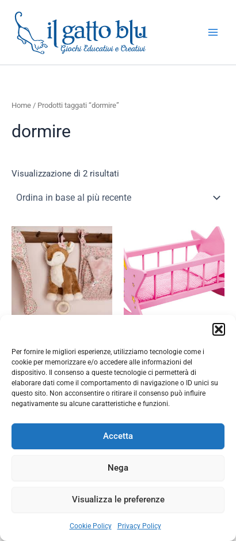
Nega (118, 468)
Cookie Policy (91, 526)
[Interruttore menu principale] (212, 32)
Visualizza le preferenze (118, 499)
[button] (218, 329)
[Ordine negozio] (118, 197)
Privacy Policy (139, 526)
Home (21, 105)
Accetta (118, 436)
